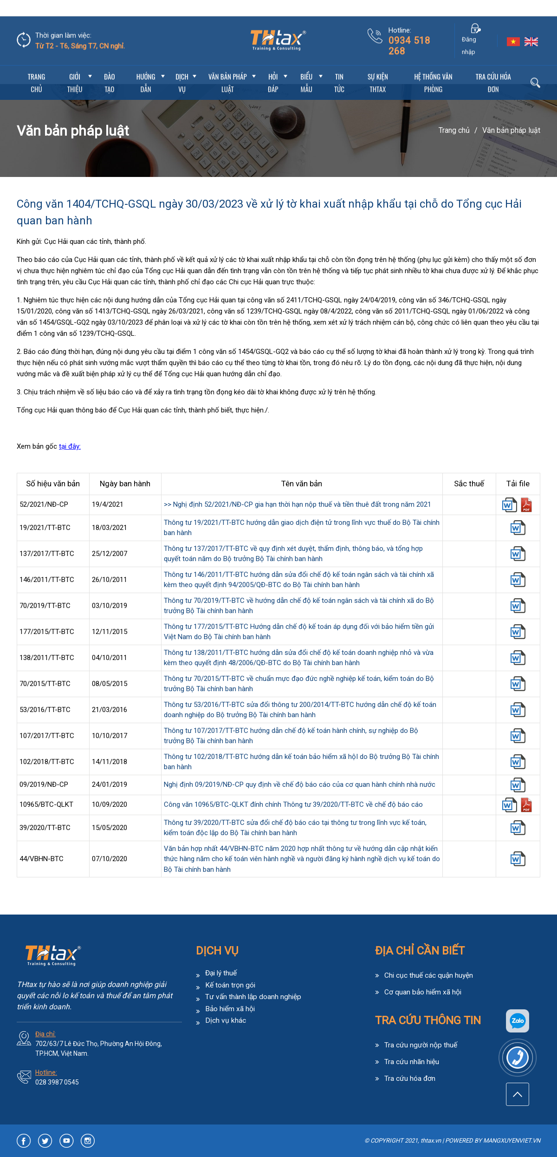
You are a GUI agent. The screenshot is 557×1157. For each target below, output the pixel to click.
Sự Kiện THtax (378, 66)
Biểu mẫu (306, 66)
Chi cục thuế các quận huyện (429, 975)
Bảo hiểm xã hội (230, 1008)
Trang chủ (36, 66)
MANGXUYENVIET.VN (511, 1140)
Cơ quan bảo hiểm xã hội (423, 991)
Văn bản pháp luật (227, 66)
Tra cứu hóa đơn (493, 66)
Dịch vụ (181, 66)
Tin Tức (339, 66)
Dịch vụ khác (225, 1019)
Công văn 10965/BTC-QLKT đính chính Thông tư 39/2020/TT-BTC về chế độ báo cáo (293, 804)
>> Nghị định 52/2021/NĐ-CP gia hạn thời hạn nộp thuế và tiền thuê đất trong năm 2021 (297, 504)
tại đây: (70, 446)
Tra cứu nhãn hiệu (412, 1060)
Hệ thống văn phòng (433, 66)
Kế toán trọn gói (230, 984)
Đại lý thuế (222, 973)
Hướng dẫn (145, 66)
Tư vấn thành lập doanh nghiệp (254, 996)
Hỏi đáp (273, 66)
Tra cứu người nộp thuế (421, 1044)
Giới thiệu (75, 66)
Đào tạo (109, 66)
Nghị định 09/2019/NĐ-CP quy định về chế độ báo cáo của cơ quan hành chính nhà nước (299, 784)
